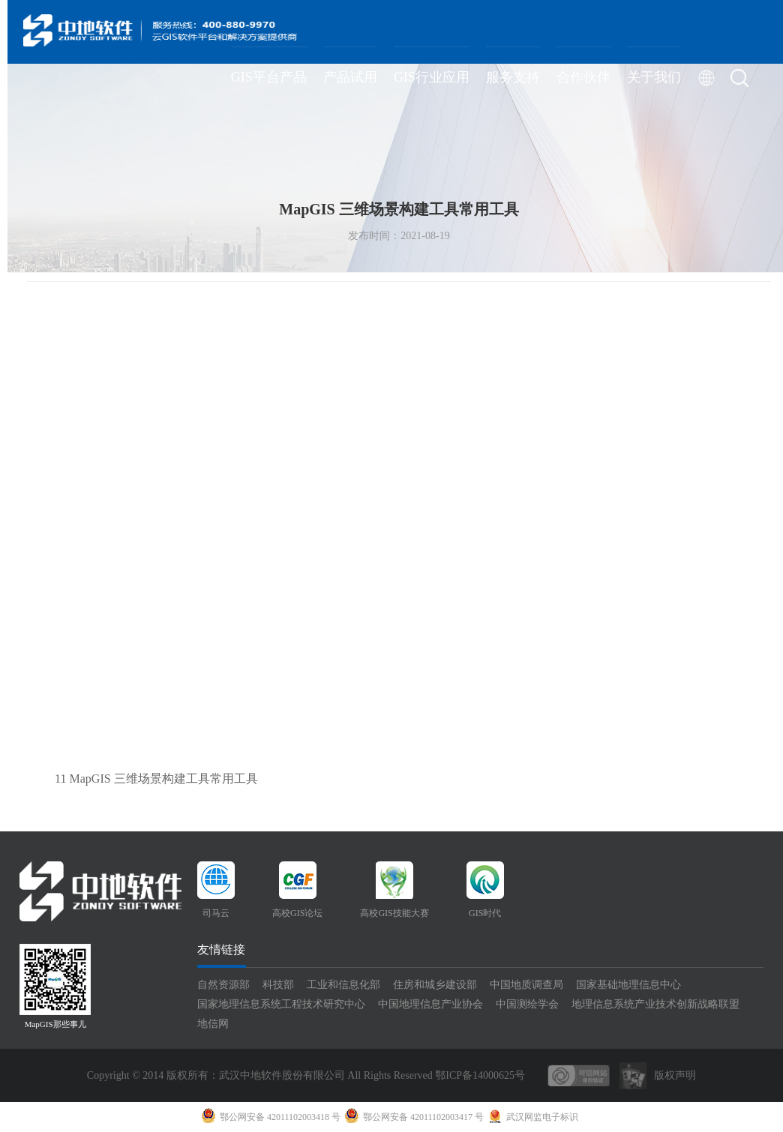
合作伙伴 (583, 77)
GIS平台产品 (269, 77)
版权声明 (675, 1075)
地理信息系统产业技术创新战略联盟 (656, 1004)
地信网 (213, 1023)
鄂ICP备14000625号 (480, 1075)
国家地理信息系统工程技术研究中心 (281, 1004)
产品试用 (350, 77)
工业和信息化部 (343, 984)
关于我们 (654, 77)
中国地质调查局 (526, 984)
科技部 (278, 984)
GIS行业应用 (432, 77)
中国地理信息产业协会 (430, 1004)
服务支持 (513, 77)
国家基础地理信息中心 (628, 984)
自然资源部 (223, 984)
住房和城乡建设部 (435, 984)
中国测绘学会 (527, 1004)
